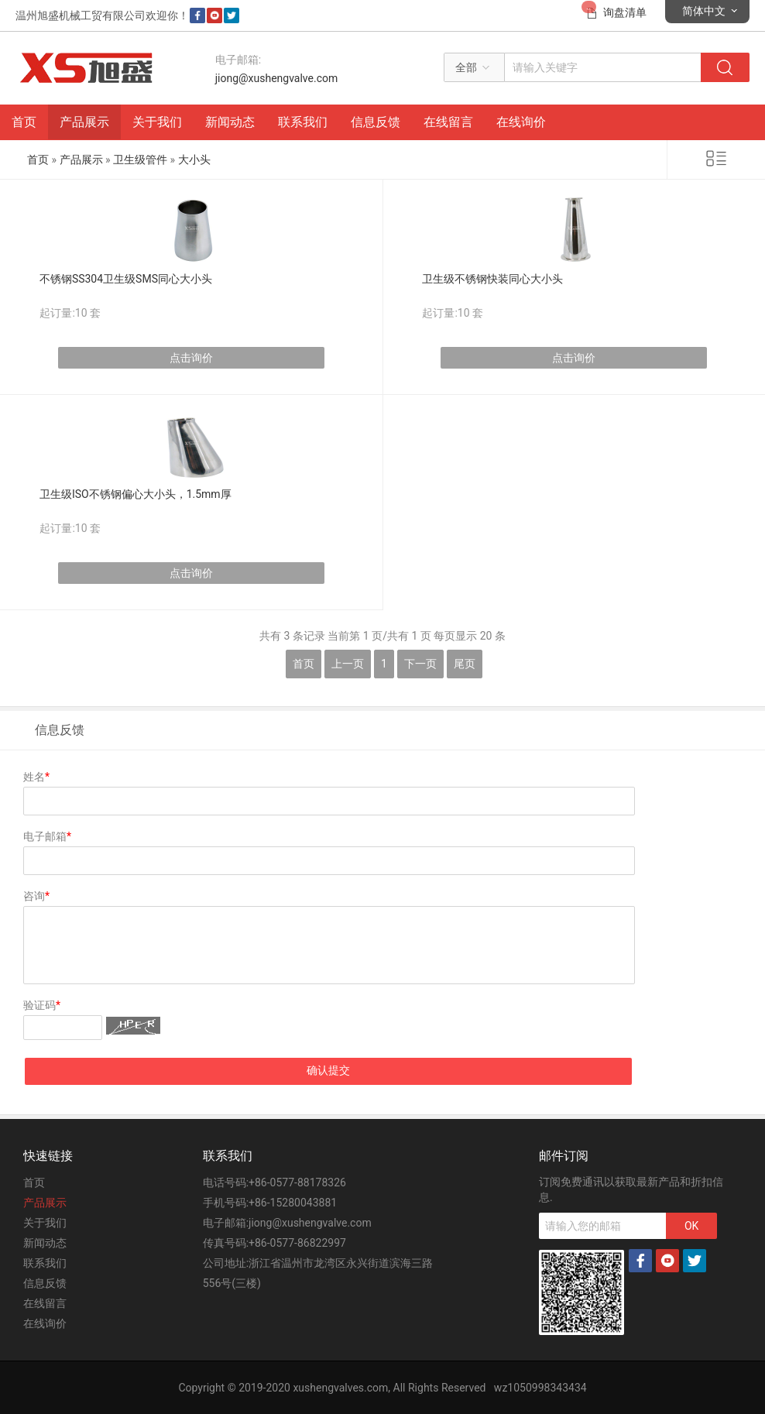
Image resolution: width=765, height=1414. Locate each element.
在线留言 (448, 122)
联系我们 (303, 122)
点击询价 (191, 358)
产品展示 (84, 122)
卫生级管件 (140, 159)
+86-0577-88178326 (297, 1182)
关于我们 (157, 122)
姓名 (36, 776)
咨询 (36, 896)
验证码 (41, 1005)
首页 (24, 122)
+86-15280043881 (293, 1202)
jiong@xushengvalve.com (276, 78)
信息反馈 (375, 122)
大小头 (194, 159)
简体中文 (704, 11)
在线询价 (521, 122)
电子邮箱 (47, 836)
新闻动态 (230, 122)
